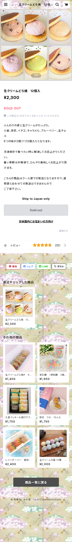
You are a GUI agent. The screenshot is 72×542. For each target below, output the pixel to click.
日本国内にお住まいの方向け (36, 221)
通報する (63, 230)
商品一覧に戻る (36, 482)
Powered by (36, 505)
